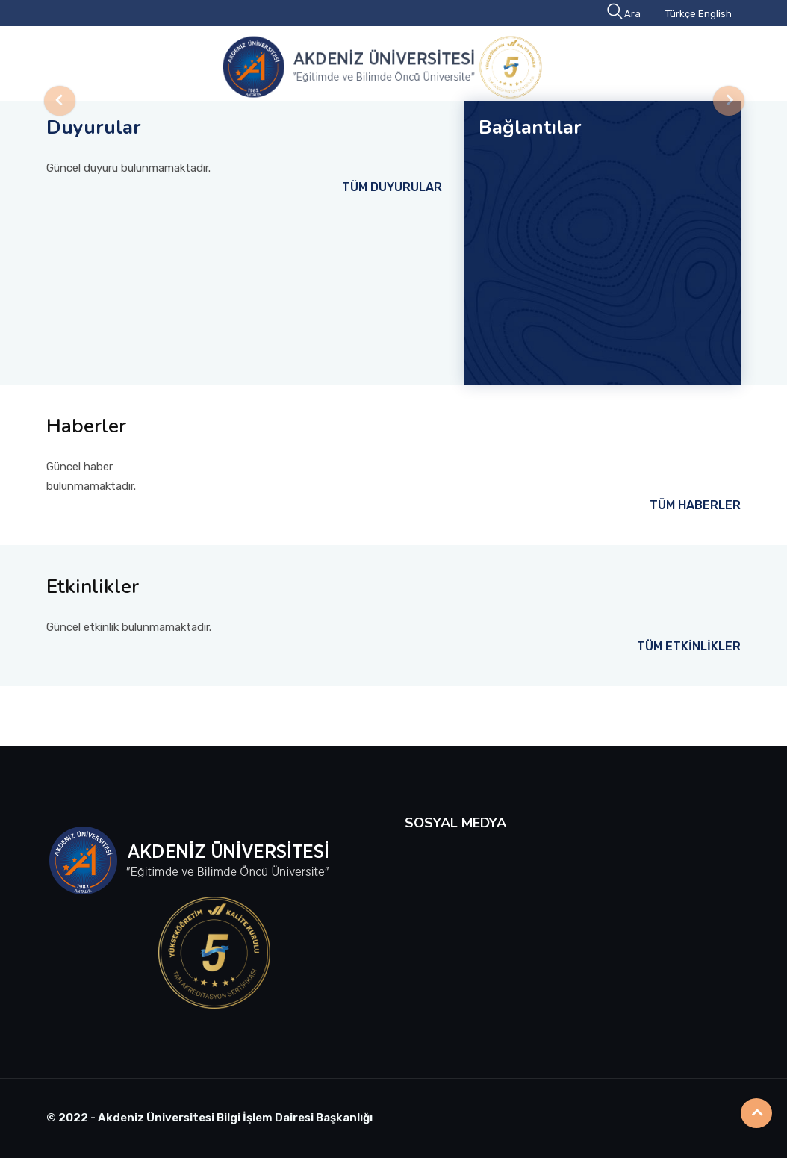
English (715, 13)
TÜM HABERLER (695, 505)
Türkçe (680, 13)
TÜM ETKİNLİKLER (689, 646)
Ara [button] (625, 13)
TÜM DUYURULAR (392, 187)
